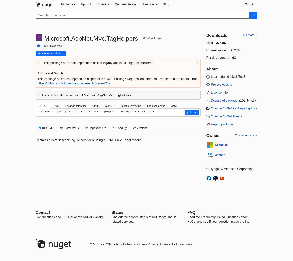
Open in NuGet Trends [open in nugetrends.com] (226, 116)
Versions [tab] (140, 128)
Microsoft (221, 144)
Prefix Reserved (52, 45)
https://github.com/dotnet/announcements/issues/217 (74, 83)
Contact (43, 212)
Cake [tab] (174, 105)
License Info (219, 92)
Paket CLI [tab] (109, 105)
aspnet (220, 155)
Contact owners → (246, 135)
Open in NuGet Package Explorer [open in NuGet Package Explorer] (234, 108)
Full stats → (250, 35)
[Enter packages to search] (142, 15)
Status (117, 212)
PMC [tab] (56, 105)
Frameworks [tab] (69, 128)
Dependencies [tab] (95, 128)
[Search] (253, 15)
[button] (118, 63)
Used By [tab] (120, 128)
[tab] (68, 4)
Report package (222, 124)
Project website (221, 84)
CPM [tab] (95, 105)
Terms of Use (136, 244)
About (120, 244)
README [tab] (46, 128)
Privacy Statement (160, 244)
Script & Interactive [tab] (130, 105)
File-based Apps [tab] (156, 105)
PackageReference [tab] (76, 105)
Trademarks (184, 244)
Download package (224, 100)
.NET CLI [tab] (43, 105)
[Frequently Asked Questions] (191, 212)
